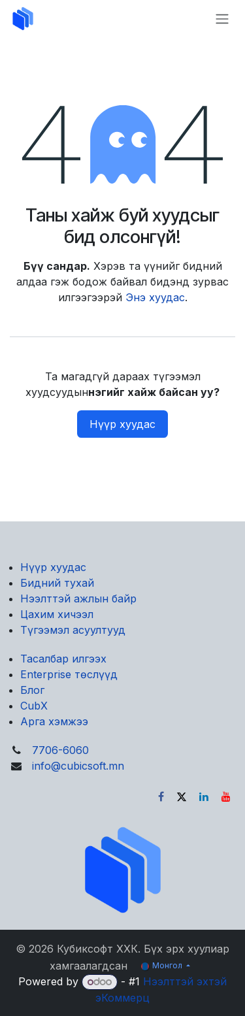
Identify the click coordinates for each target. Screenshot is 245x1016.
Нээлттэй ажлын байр (78, 598)
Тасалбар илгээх (63, 658)
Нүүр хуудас (122, 424)
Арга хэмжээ (54, 721)
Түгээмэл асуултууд (72, 629)
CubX (34, 705)
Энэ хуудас (155, 297)
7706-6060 (60, 750)
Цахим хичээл (56, 614)
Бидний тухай (57, 582)
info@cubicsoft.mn (78, 765)
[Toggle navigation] (222, 18)
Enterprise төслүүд (69, 674)
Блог (32, 689)
